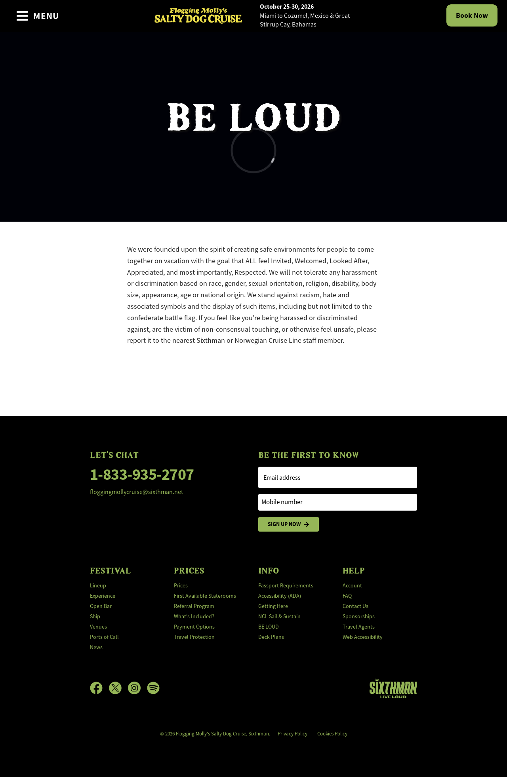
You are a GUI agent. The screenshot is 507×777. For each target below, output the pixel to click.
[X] (118, 688)
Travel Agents (359, 626)
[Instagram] (137, 688)
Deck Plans (271, 636)
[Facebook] (99, 688)
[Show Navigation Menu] (37, 15)
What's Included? (194, 616)
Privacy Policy (292, 733)
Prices (181, 585)
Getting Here (273, 606)
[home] (253, 15)
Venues (98, 626)
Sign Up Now (288, 524)
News (96, 647)
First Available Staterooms (205, 595)
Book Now (472, 15)
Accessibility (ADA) (279, 595)
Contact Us (355, 606)
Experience (102, 595)
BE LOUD (268, 626)
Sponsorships (359, 616)
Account (352, 585)
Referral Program (194, 606)
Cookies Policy (332, 733)
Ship (95, 616)
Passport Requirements (285, 585)
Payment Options (194, 626)
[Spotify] (153, 688)
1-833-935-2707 (142, 474)
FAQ (347, 595)
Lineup (98, 585)
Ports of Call (104, 636)
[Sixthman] (393, 688)
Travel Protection (194, 636)
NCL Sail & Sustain (279, 616)
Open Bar (101, 606)
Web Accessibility (363, 636)
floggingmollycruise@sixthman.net (136, 492)
